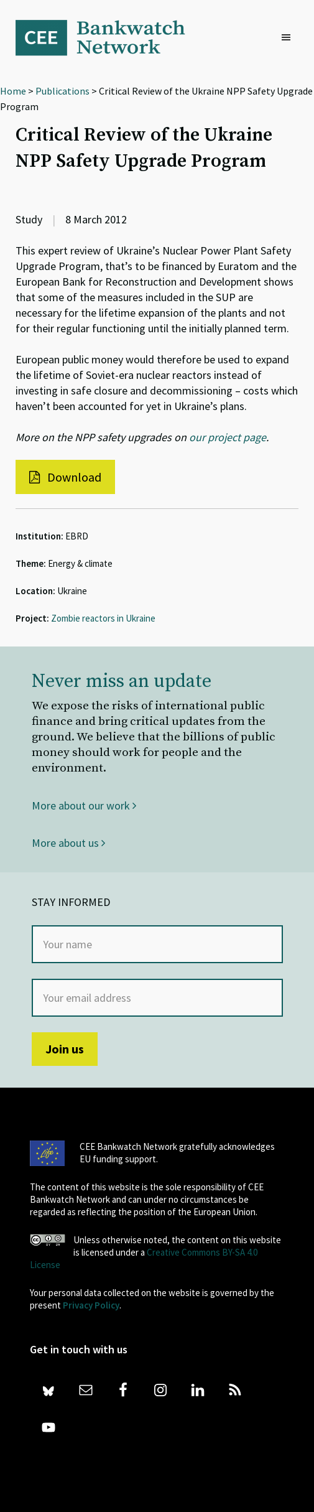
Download (65, 477)
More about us (68, 843)
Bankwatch (109, 37)
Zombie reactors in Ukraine (103, 618)
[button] (289, 37)
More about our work (84, 805)
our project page (227, 437)
